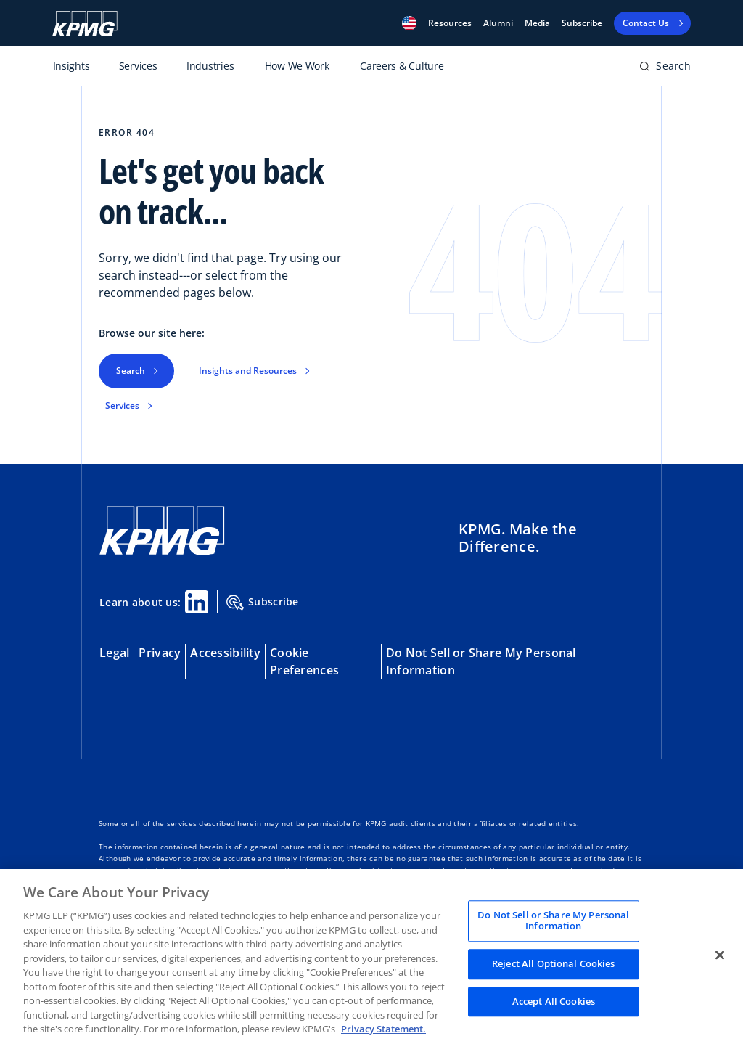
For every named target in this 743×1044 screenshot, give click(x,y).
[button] (409, 23)
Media (537, 23)
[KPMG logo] (85, 23)
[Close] (720, 955)
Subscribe (582, 23)
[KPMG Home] (162, 531)
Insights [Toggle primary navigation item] (71, 66)
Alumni (498, 23)
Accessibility (225, 653)
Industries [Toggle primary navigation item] (210, 66)
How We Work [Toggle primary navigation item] (297, 66)
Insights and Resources (248, 370)
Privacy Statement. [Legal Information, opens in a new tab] (383, 1028)
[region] (371, 956)
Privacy (160, 653)
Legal (114, 653)
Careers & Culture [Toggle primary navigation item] (401, 66)
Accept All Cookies (553, 1001)
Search (130, 370)
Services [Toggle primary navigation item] (138, 66)
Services (122, 405)
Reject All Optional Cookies (553, 963)
